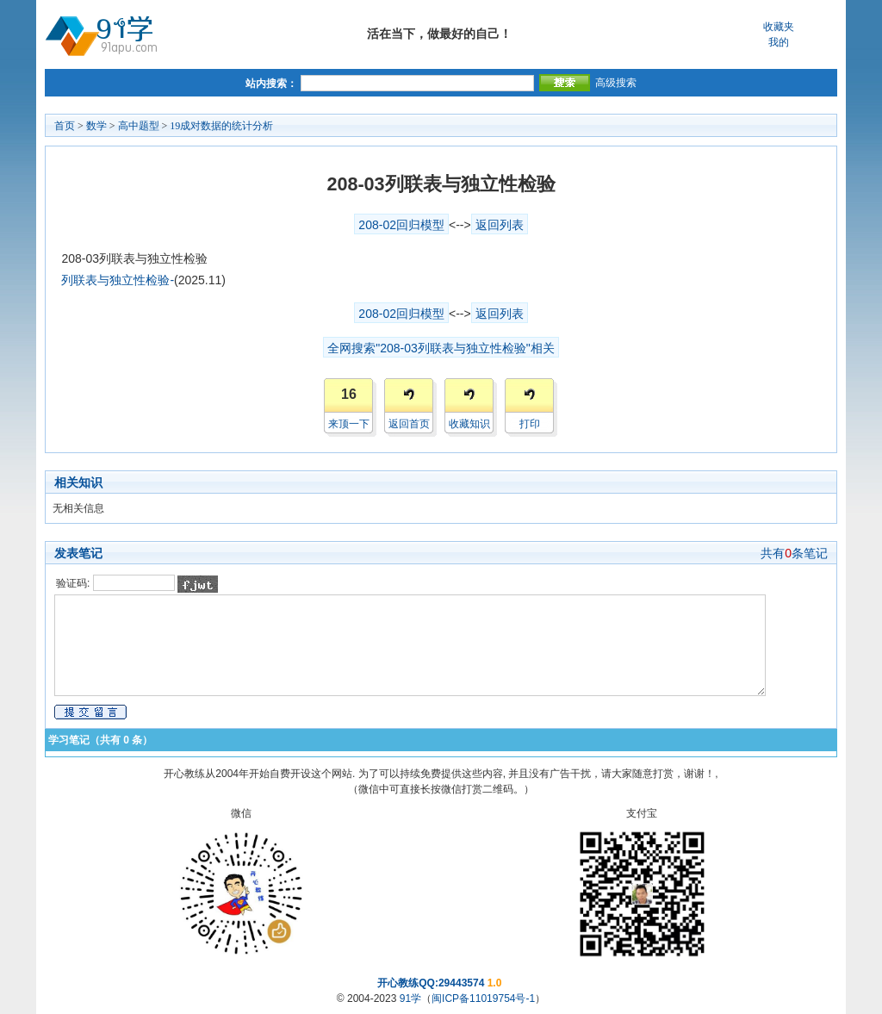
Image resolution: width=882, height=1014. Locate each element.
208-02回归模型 (401, 225)
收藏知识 (469, 424)
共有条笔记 (794, 553)
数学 (96, 126)
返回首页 (409, 424)
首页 (64, 126)
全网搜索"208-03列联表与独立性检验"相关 (441, 348)
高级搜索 (616, 83)
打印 (529, 424)
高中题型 (138, 126)
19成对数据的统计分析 (221, 126)
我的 (778, 42)
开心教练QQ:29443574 (430, 983)
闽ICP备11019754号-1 (483, 998)
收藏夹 (778, 27)
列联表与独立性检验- (117, 280)
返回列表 (499, 225)
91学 (410, 998)
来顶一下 (349, 424)
